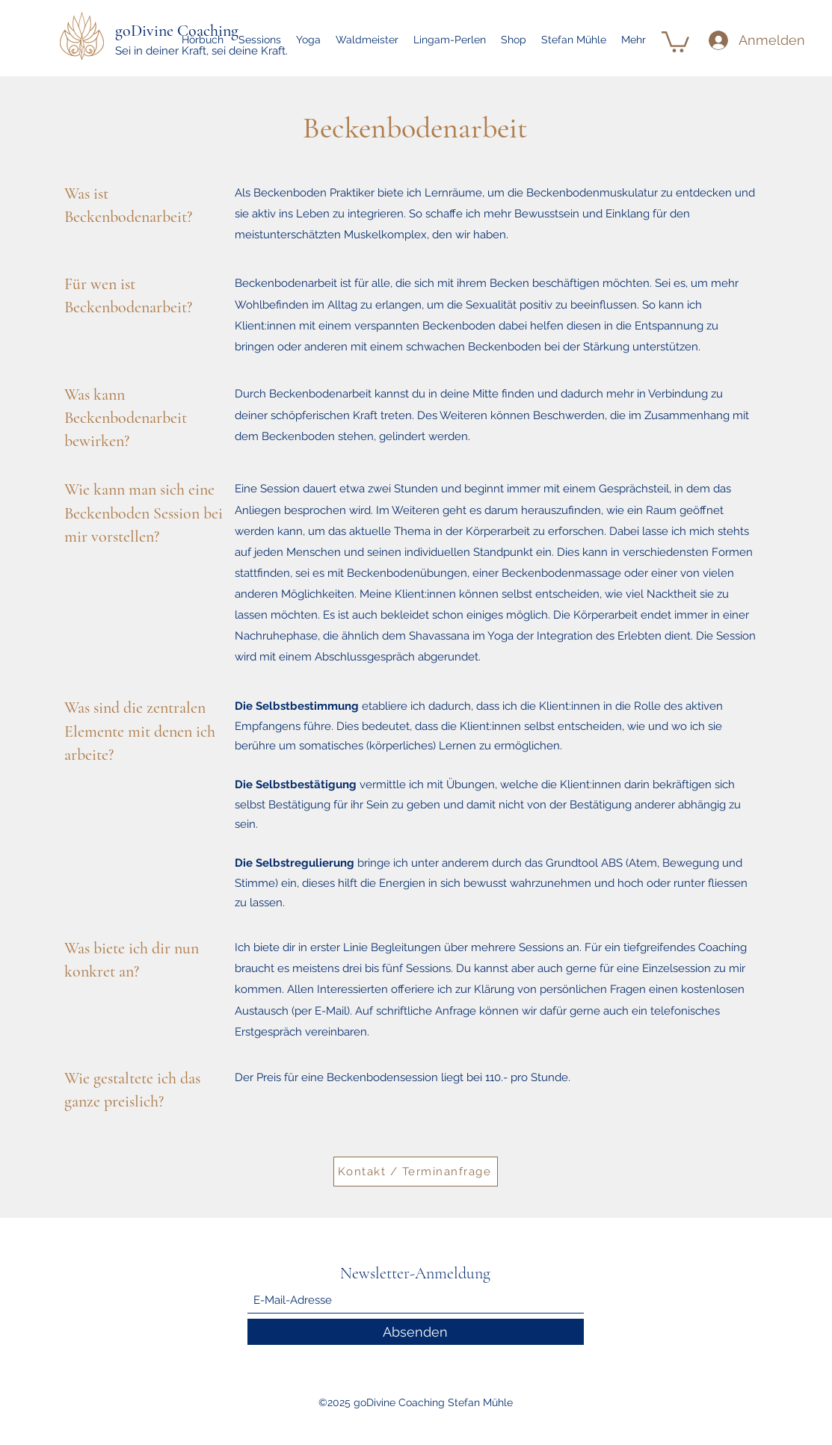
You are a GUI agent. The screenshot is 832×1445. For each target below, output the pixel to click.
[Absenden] (415, 1332)
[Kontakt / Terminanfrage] (415, 1171)
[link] (675, 40)
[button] (260, 40)
